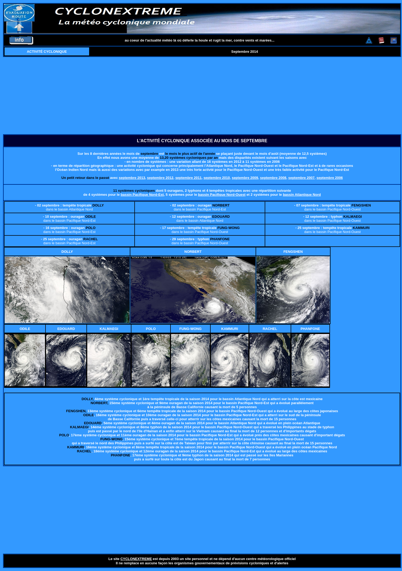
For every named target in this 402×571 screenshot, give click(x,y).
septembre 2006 (329, 178)
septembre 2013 (132, 178)
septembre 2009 (245, 178)
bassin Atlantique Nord (302, 195)
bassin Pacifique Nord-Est (142, 195)
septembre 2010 (216, 178)
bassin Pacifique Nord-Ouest (222, 195)
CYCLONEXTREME (136, 559)
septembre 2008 (273, 178)
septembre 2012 (160, 178)
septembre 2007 (301, 178)
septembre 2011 (188, 178)
